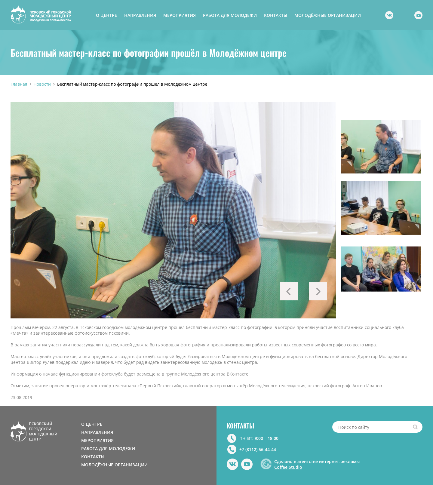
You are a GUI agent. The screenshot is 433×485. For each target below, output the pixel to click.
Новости (42, 84)
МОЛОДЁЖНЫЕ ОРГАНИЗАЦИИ (327, 15)
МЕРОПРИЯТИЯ (179, 15)
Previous (289, 291)
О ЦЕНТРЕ (106, 15)
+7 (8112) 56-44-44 (257, 449)
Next (318, 291)
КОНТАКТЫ (275, 15)
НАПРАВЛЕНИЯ (140, 15)
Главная (19, 84)
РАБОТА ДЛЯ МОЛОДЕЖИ (230, 15)
